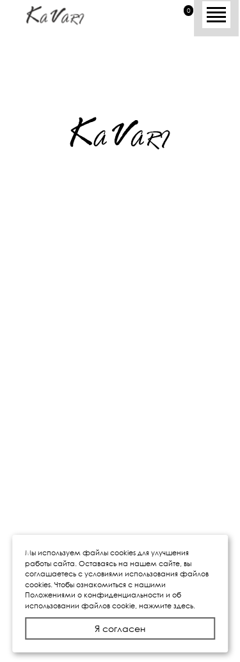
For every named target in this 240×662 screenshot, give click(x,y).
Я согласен (120, 628)
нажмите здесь (166, 606)
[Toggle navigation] (216, 12)
